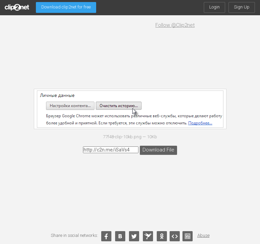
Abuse (203, 235)
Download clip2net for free (66, 6)
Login (214, 6)
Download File (157, 149)
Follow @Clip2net (175, 25)
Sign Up (242, 6)
